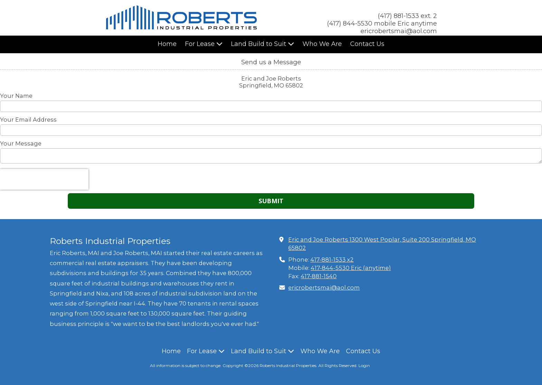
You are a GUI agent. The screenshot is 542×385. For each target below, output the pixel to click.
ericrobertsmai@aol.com (324, 287)
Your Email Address (28, 119)
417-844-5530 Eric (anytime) (351, 267)
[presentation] (44, 179)
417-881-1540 (319, 276)
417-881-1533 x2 (332, 259)
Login (364, 365)
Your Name (16, 95)
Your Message (20, 143)
